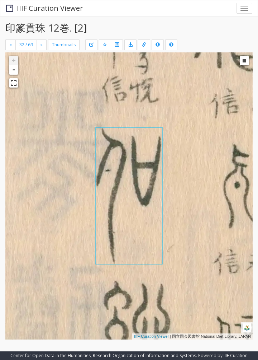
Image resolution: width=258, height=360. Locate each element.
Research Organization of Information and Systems (144, 355)
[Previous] (10, 44)
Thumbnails (64, 45)
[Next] (42, 44)
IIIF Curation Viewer (44, 8)
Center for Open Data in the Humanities (50, 355)
